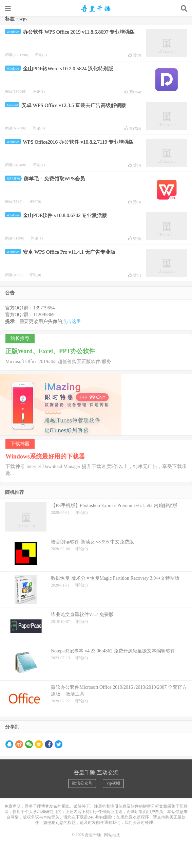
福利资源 (13, 178)
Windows (13, 32)
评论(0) (41, 55)
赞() (134, 55)
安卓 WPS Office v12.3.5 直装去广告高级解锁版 (73, 105)
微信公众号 (82, 783)
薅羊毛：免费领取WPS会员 (54, 178)
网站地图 (112, 834)
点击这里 (71, 321)
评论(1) (39, 91)
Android (12, 105)
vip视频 (113, 783)
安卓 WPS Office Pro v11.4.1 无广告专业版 (69, 252)
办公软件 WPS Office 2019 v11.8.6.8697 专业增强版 (79, 32)
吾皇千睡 (96, 8)
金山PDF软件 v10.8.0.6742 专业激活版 (65, 215)
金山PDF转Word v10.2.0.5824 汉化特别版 (68, 68)
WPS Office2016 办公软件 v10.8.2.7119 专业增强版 (78, 142)
